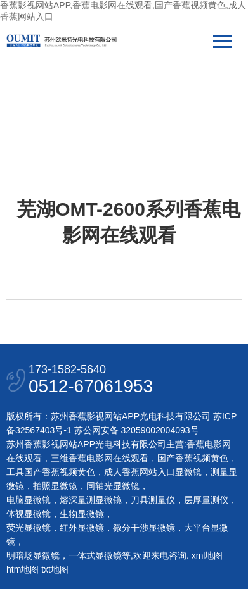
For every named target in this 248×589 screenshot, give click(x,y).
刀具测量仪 (153, 500)
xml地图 (207, 555)
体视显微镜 (28, 514)
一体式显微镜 (95, 555)
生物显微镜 (82, 514)
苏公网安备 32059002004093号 (135, 430)
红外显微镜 (82, 528)
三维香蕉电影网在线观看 (99, 458)
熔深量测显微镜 (91, 500)
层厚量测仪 (206, 500)
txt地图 (55, 569)
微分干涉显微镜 (144, 528)
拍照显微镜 (55, 486)
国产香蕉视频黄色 (192, 458)
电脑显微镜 (28, 500)
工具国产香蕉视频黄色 (50, 472)
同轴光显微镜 (113, 486)
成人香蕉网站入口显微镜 (153, 472)
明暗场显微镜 (33, 555)
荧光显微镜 (28, 528)
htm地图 (22, 569)
